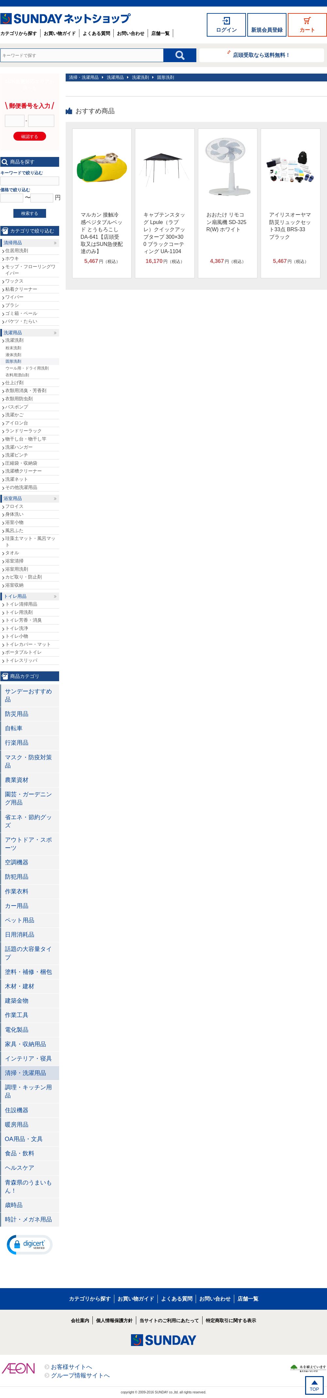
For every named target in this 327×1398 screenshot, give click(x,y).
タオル (12, 552)
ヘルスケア (19, 1168)
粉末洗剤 (13, 348)
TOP (314, 1389)
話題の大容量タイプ (28, 953)
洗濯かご (14, 414)
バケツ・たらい (21, 321)
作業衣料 (16, 891)
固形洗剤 (165, 77)
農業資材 (16, 780)
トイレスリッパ (21, 660)
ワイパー (14, 297)
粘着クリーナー (21, 289)
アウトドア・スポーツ (28, 844)
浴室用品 (13, 498)
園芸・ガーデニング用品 (28, 798)
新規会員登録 (267, 30)
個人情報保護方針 (114, 1320)
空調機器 (16, 862)
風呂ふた (14, 530)
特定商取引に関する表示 (231, 1320)
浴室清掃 (14, 560)
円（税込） (102, 261)
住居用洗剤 (16, 250)
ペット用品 (19, 920)
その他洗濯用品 (21, 487)
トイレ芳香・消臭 (23, 620)
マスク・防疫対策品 (28, 761)
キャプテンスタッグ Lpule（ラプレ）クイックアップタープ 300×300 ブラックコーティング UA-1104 (164, 233)
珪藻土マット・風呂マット (30, 541)
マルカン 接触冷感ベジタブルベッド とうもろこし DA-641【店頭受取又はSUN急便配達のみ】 (102, 233)
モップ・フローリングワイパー (30, 270)
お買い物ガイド (60, 33)
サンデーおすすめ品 (28, 695)
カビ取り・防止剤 (23, 576)
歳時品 (14, 1205)
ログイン (226, 30)
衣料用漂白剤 (17, 375)
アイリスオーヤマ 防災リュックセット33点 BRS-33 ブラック (290, 225)
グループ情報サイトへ (80, 1375)
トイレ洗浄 (16, 628)
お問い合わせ (130, 33)
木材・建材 (19, 986)
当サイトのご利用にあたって (169, 1320)
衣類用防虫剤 (19, 398)
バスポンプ (16, 406)
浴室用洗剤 (16, 569)
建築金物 (16, 1000)
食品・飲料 (19, 1153)
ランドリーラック (23, 430)
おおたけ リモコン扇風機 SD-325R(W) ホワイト (226, 222)
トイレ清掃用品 (21, 604)
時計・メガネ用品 (28, 1219)
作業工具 (16, 1015)
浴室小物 (14, 522)
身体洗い (14, 514)
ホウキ (12, 258)
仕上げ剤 (14, 382)
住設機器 (16, 1110)
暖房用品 (16, 1124)
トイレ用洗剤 (19, 612)
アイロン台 (16, 422)
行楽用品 (16, 742)
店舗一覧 (160, 33)
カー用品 (16, 906)
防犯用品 (16, 876)
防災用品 (16, 714)
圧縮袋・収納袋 (21, 463)
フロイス (14, 506)
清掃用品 (13, 242)
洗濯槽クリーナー (23, 471)
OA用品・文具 (24, 1139)
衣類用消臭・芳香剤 (25, 390)
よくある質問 (96, 33)
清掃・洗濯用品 (84, 77)
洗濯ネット (16, 479)
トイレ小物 (16, 636)
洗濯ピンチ (16, 454)
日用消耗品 (19, 934)
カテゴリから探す (18, 33)
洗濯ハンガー (19, 447)
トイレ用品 (15, 596)
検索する (29, 213)
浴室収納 (14, 585)
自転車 (14, 728)
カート (307, 30)
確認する (29, 136)
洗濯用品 (115, 77)
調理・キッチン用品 (28, 1091)
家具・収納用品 (25, 1044)
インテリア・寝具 (28, 1058)
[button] (30, 1244)
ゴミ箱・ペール (21, 313)
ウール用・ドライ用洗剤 (27, 368)
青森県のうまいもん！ (28, 1186)
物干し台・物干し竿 (25, 438)
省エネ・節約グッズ (28, 821)
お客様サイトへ (71, 1367)
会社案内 (80, 1320)
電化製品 (16, 1030)
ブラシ (12, 305)
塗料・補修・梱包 (28, 972)
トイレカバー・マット (28, 644)
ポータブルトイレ (23, 652)
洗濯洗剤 (140, 77)
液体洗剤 (13, 355)
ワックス (14, 281)
